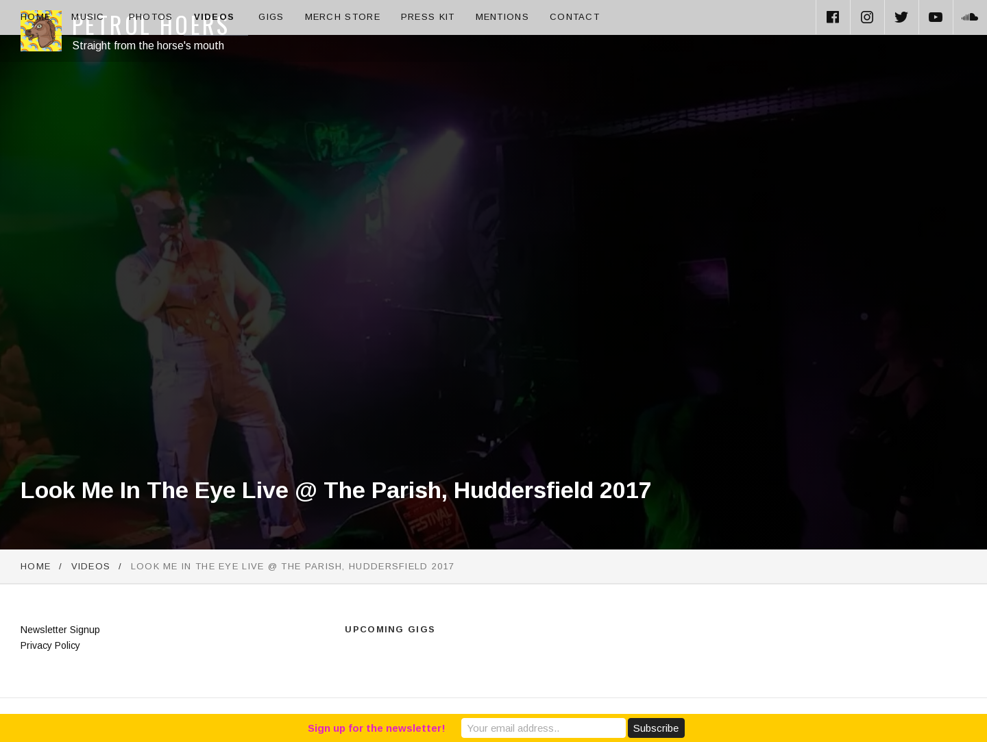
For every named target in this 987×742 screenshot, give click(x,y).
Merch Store (342, 17)
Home (36, 17)
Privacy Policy (50, 645)
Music (88, 17)
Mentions (502, 17)
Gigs (271, 17)
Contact (575, 17)
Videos (214, 17)
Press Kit (428, 17)
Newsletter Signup (60, 629)
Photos (151, 17)
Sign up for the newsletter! (377, 728)
